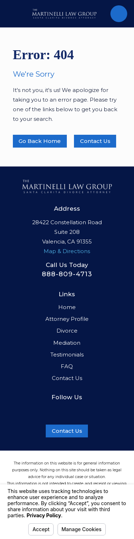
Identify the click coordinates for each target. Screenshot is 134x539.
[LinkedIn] (67, 410)
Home (67, 307)
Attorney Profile (67, 318)
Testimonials (67, 354)
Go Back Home (40, 141)
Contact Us (95, 141)
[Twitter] (82, 410)
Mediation (66, 342)
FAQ (67, 366)
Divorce (67, 330)
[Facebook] (52, 410)
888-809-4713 (67, 274)
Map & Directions (67, 251)
